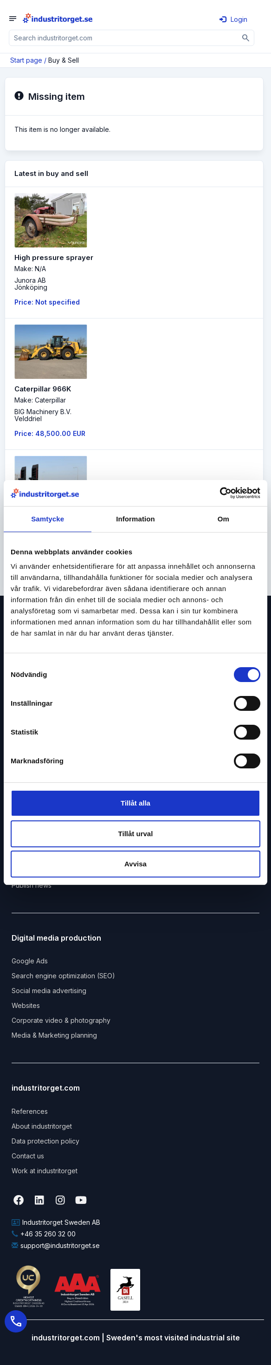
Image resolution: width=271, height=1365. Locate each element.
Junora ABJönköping (30, 283)
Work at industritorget (44, 1171)
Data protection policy (45, 1141)
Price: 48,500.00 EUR (49, 433)
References (30, 1111)
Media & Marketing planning (54, 1035)
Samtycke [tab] (47, 519)
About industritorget (42, 1126)
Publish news (32, 885)
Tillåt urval (135, 834)
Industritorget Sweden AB (56, 1222)
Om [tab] (223, 519)
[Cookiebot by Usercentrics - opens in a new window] (219, 493)
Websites (26, 1005)
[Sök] (246, 38)
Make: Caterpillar (40, 400)
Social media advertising (49, 990)
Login (233, 19)
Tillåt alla (135, 803)
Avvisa (135, 864)
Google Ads (30, 961)
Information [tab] (135, 519)
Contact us (28, 1156)
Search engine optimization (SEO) (63, 976)
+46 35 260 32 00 (44, 1234)
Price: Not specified (47, 302)
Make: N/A (30, 269)
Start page (26, 60)
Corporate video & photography (61, 1020)
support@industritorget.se (56, 1245)
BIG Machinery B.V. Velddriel (42, 415)
